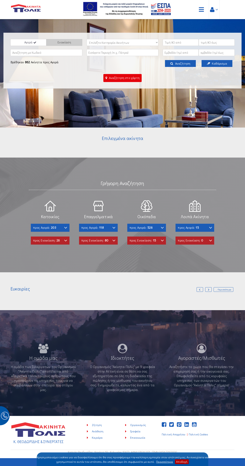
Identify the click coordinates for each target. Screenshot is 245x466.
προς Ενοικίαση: (50, 240)
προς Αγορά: (50, 227)
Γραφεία (135, 431)
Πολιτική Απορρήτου (173, 434)
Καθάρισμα (217, 63)
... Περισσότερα (223, 289)
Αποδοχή (181, 462)
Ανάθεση (97, 431)
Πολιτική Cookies (198, 434)
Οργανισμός (138, 425)
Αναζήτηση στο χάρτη (122, 78)
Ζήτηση (97, 425)
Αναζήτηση (180, 63)
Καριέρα (97, 437)
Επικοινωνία (137, 437)
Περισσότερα (164, 462)
